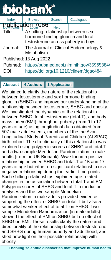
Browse (33, 20)
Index (11, 20)
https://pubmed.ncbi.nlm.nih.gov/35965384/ (67, 65)
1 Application (59, 84)
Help (57, 27)
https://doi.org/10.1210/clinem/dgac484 (63, 71)
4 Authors (33, 84)
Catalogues (78, 20)
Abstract (11, 84)
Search (56, 20)
